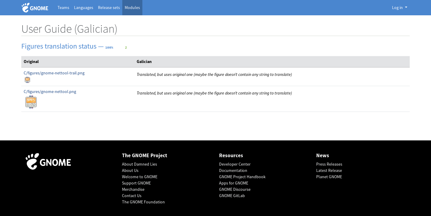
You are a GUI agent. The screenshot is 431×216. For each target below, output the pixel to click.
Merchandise (133, 189)
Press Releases (329, 164)
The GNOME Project (144, 155)
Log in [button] (398, 7)
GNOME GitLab (232, 195)
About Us (130, 170)
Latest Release (329, 170)
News (322, 155)
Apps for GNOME (233, 183)
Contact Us (131, 195)
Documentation (233, 170)
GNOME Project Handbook (242, 176)
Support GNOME (136, 183)
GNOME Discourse (235, 189)
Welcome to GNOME (139, 176)
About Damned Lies (139, 164)
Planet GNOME (329, 176)
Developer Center (235, 164)
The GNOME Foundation (143, 202)
